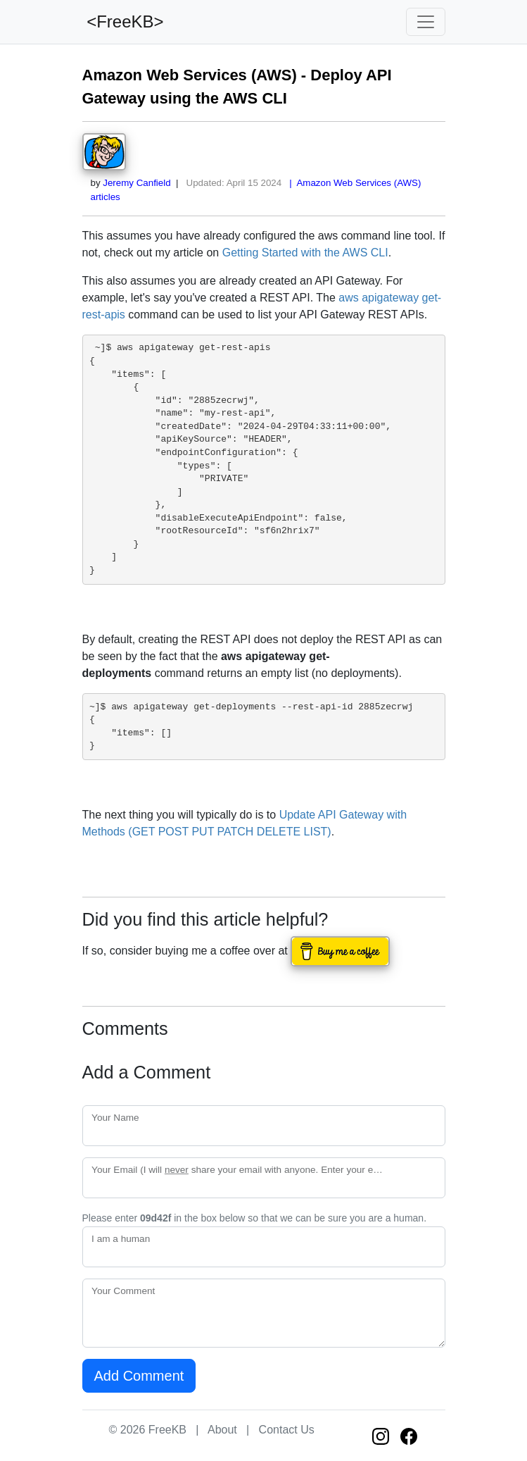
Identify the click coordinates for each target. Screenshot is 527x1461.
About (222, 1430)
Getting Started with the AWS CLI (305, 253)
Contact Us (287, 1430)
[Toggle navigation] (425, 22)
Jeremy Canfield (136, 183)
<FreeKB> (123, 21)
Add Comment (139, 1376)
